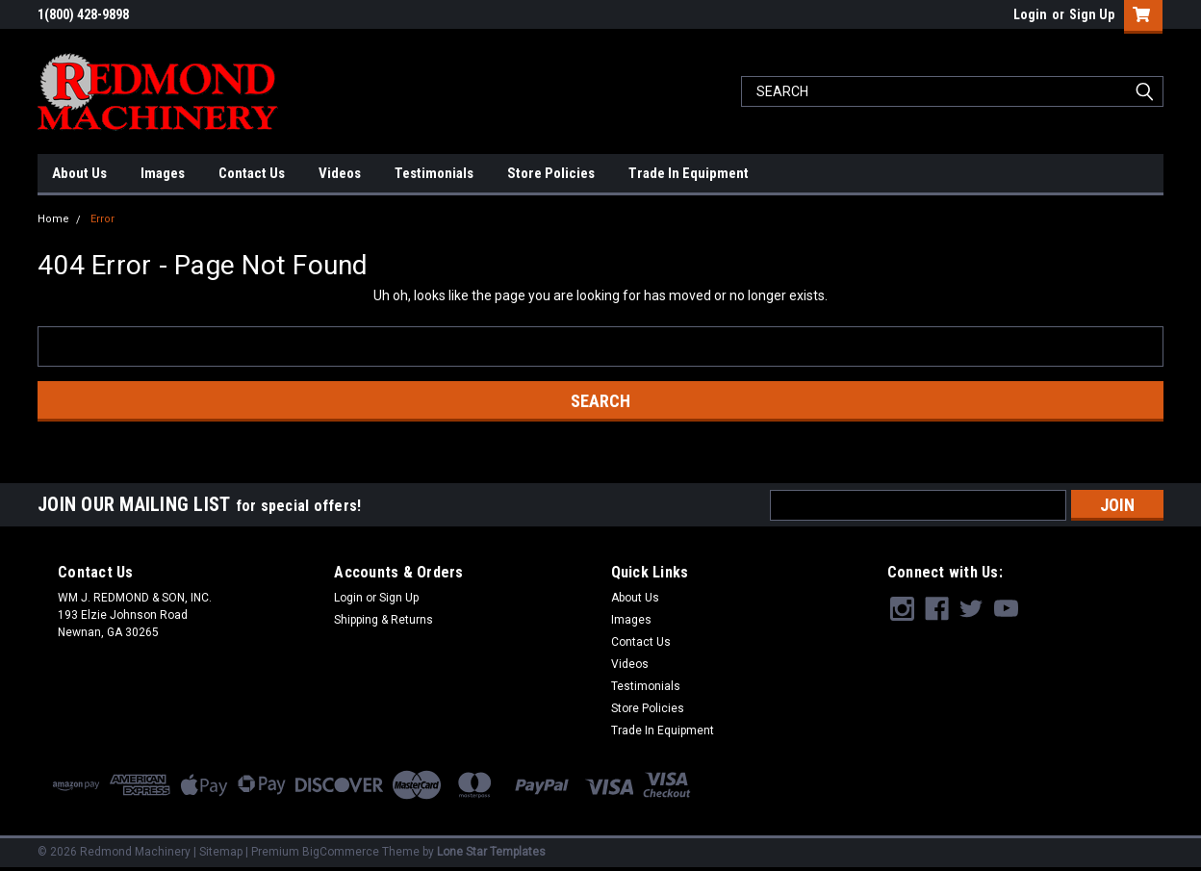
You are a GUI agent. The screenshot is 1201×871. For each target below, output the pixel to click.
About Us (79, 173)
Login (1030, 14)
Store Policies (551, 173)
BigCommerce (340, 851)
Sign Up (1091, 14)
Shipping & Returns (383, 620)
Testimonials (434, 173)
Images (163, 173)
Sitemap (221, 851)
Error (102, 219)
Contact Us (251, 173)
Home (53, 219)
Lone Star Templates (491, 851)
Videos (340, 173)
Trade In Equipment (688, 173)
